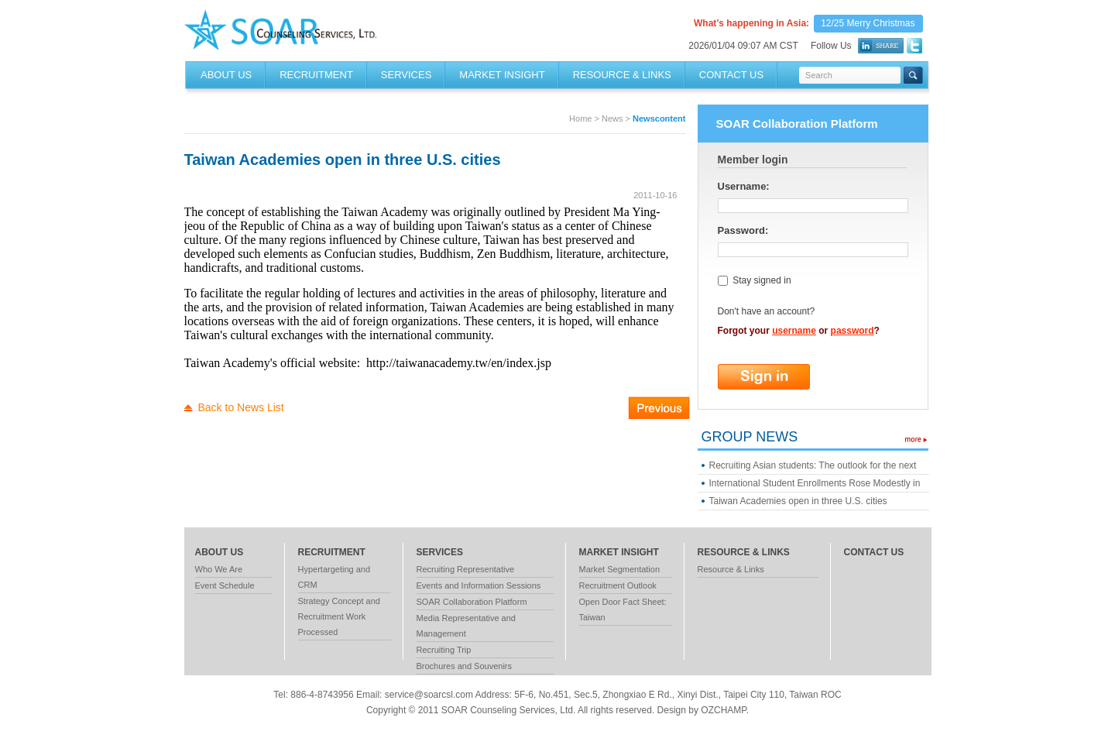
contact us (874, 552)
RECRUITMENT (316, 75)
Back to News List (241, 407)
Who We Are (219, 569)
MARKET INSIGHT (501, 75)
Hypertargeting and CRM (334, 577)
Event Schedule (225, 585)
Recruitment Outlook (618, 585)
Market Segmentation (619, 569)
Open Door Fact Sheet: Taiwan (623, 609)
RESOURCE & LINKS (622, 75)
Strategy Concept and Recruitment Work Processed (339, 616)
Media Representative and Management (466, 625)
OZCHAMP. (725, 710)
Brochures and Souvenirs (465, 666)
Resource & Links (731, 569)
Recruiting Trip (444, 649)
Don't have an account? (766, 311)
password (852, 330)
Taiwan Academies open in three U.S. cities (798, 501)
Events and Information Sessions (479, 585)
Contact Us (731, 75)
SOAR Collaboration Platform (472, 601)
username (794, 330)
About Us (226, 75)
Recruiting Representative (466, 569)
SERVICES (406, 75)
